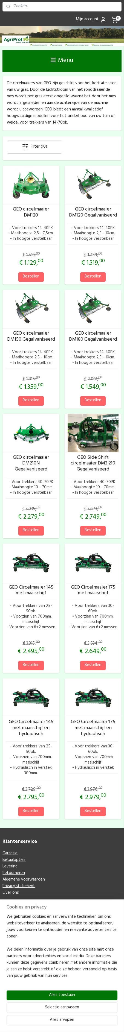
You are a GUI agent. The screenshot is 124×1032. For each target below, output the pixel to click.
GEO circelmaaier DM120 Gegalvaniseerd (93, 213)
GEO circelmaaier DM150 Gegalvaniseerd (31, 337)
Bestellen (31, 277)
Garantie (10, 854)
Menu (62, 61)
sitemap (66, 1013)
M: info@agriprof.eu (20, 989)
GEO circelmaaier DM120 (31, 213)
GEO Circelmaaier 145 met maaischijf (31, 591)
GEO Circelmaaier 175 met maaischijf (93, 591)
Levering (10, 867)
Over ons (10, 893)
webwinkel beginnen (93, 1013)
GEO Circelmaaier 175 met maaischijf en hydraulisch (93, 729)
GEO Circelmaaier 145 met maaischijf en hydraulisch (31, 729)
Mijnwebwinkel (64, 1022)
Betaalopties (13, 860)
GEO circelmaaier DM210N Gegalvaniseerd (31, 464)
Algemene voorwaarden (23, 880)
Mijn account (91, 20)
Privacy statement (18, 886)
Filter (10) (34, 147)
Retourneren (13, 873)
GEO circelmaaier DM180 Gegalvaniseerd (93, 337)
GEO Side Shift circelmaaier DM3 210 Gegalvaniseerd (93, 464)
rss (74, 1013)
